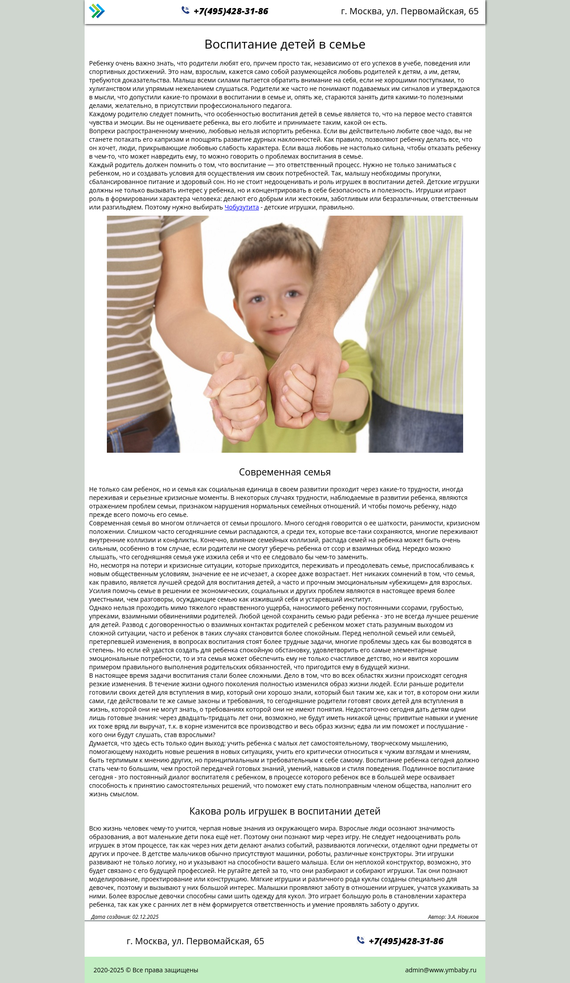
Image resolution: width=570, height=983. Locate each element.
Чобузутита (241, 207)
